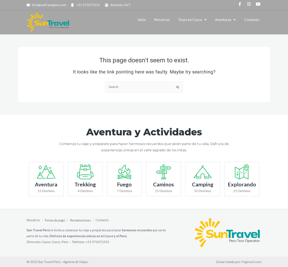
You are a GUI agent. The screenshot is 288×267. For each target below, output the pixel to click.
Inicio (142, 19)
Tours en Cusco (192, 20)
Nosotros (162, 19)
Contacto (251, 19)
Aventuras (225, 20)
